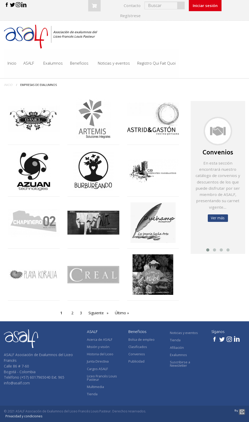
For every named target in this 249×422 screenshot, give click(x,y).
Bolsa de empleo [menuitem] (141, 339)
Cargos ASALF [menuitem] (97, 368)
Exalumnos (178, 354)
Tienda (175, 340)
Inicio (8, 85)
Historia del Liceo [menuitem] (100, 354)
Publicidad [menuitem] (136, 361)
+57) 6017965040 (36, 377)
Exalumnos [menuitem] (53, 63)
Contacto (132, 5)
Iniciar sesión (205, 5)
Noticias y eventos (184, 332)
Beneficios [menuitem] (79, 63)
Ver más (218, 217)
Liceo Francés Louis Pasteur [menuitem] (102, 378)
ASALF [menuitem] (28, 63)
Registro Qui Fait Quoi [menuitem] (156, 63)
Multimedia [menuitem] (95, 386)
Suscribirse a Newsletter (180, 364)
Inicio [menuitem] (12, 63)
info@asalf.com (17, 382)
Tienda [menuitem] (92, 394)
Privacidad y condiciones (23, 416)
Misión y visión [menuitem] (98, 346)
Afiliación (177, 347)
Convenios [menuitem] (136, 354)
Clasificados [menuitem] (137, 346)
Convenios (218, 152)
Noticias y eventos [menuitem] (114, 63)
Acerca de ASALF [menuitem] (99, 339)
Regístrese (130, 15)
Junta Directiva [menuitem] (98, 361)
